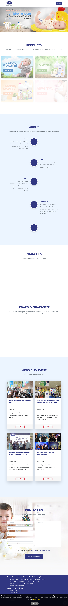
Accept (34, 603)
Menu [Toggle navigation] (59, 3)
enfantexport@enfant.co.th (17, 585)
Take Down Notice (14, 592)
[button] (5, 19)
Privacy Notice (13, 590)
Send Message (34, 556)
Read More (20, 427)
